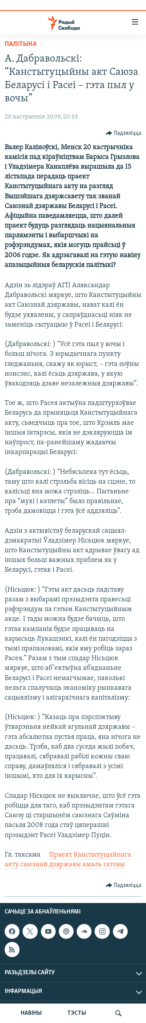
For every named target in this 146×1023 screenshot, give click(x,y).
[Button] (124, 133)
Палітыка (21, 44)
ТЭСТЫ (76, 1013)
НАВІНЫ (31, 1013)
